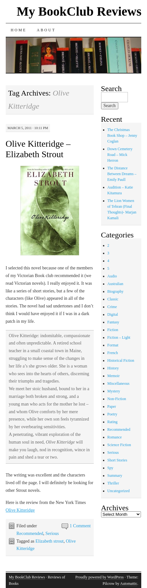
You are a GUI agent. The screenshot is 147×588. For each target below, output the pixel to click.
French (112, 353)
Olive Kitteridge (20, 510)
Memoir (113, 376)
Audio (112, 276)
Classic (113, 299)
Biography (115, 291)
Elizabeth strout (49, 541)
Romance (114, 437)
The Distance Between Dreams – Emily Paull (121, 174)
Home (19, 30)
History (113, 368)
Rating (112, 422)
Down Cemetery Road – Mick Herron (120, 155)
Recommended (30, 533)
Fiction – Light (118, 337)
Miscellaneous (118, 383)
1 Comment (80, 525)
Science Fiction (119, 445)
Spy (110, 468)
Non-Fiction (116, 399)
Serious (52, 533)
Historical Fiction (120, 360)
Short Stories (117, 460)
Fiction (112, 330)
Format (113, 345)
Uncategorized (118, 491)
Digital (112, 314)
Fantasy (113, 322)
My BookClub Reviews (79, 11)
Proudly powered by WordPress (99, 577)
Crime (112, 307)
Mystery (113, 391)
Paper (111, 406)
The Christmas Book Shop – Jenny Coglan (122, 135)
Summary (114, 475)
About (46, 30)
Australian (115, 284)
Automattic (128, 583)
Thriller (113, 483)
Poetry (112, 414)
